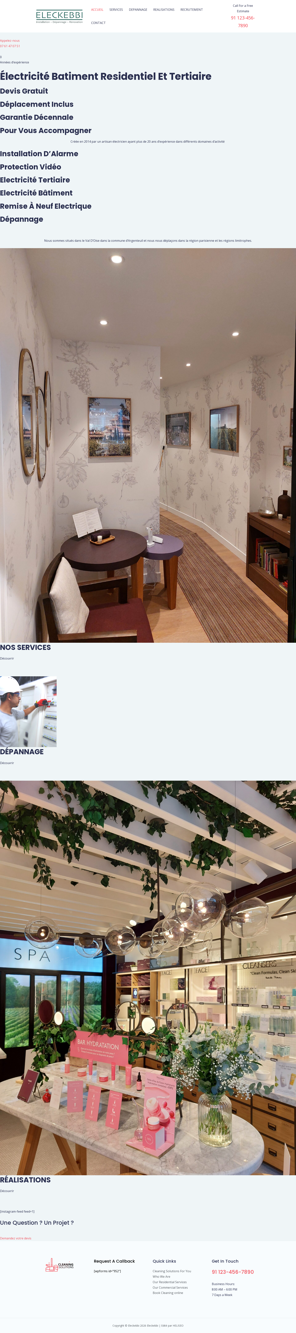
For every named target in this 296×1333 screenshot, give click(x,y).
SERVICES (116, 10)
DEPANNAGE (138, 10)
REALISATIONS (163, 10)
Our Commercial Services (170, 1287)
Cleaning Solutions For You (172, 1271)
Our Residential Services (170, 1282)
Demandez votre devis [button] (15, 1238)
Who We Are (161, 1277)
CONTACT (98, 23)
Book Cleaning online (168, 1293)
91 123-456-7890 (233, 1272)
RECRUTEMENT (191, 10)
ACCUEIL (97, 10)
